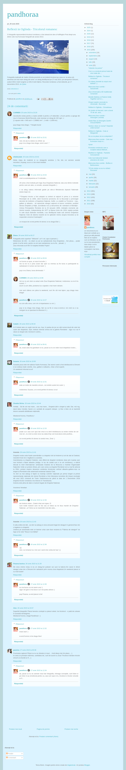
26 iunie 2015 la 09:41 (39, 344)
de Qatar (23, 84)
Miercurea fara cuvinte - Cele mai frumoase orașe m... (100, 140)
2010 (89, 204)
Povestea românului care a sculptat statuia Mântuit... (98, 149)
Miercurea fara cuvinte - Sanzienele (97, 88)
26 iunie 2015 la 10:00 (28, 361)
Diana (15, 235)
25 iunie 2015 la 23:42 (31, 157)
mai (90, 174)
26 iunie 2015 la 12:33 (39, 428)
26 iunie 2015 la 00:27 (26, 235)
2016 (89, 47)
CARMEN (16, 113)
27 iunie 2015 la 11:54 (39, 670)
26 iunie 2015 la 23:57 (25, 608)
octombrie (92, 52)
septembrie (93, 56)
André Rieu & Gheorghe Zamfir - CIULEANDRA (100, 122)
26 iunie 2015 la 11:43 (28, 522)
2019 (89, 37)
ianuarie (92, 187)
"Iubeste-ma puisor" (95, 68)
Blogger (87, 765)
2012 (89, 197)
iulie (90, 62)
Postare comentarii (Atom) (48, 736)
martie (91, 181)
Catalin (16, 324)
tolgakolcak (71, 765)
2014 (89, 191)
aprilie (91, 177)
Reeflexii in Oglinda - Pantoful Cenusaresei (99, 154)
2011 (89, 201)
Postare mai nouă (15, 729)
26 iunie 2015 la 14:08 (35, 278)
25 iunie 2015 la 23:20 (29, 113)
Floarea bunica (19, 564)
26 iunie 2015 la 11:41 (28, 452)
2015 (89, 50)
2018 (89, 40)
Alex (15, 608)
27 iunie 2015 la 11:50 (39, 584)
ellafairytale (17, 157)
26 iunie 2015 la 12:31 (39, 382)
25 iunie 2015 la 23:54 (39, 175)
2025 (89, 27)
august (91, 59)
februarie (92, 184)
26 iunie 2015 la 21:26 (33, 564)
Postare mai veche (71, 729)
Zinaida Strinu (18, 403)
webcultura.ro (15, 89)
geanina (16, 650)
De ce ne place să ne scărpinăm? (100, 136)
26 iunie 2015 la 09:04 (39, 258)
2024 (89, 31)
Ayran (90, 144)
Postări (9, 754)
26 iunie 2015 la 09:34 (27, 324)
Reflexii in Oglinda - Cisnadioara (100, 107)
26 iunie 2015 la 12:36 (39, 500)
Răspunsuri (20, 133)
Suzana (16, 361)
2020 (89, 34)
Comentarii (11, 758)
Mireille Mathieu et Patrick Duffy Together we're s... (99, 98)
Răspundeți (17, 128)
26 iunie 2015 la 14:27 (39, 300)
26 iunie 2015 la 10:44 (33, 403)
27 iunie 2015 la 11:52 (39, 628)
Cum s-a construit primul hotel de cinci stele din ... (100, 72)
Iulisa (19, 93)
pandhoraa (23, 14)
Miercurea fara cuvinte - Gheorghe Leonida (97, 117)
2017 (89, 43)
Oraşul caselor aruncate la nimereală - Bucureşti (97, 103)
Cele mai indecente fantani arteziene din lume (98, 159)
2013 (89, 194)
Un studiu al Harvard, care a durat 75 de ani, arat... (100, 111)
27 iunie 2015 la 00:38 (28, 650)
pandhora (23, 137)
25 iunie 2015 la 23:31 (39, 137)
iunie (91, 65)
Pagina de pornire (43, 729)
